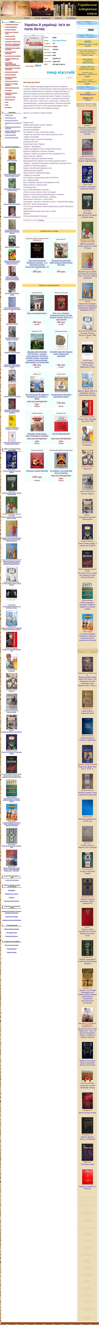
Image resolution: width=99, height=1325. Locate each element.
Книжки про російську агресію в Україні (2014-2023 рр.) (11, 912)
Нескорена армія (87, 1164)
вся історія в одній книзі (11, 137)
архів (6, 105)
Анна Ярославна (12, 948)
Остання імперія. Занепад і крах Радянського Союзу (11, 607)
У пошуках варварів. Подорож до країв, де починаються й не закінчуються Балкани (11, 824)
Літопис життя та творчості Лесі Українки (87, 846)
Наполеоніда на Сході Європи (12, 204)
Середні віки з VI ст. (10, 118)
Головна (27, 18)
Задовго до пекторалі (12, 324)
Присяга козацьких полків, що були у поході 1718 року (11, 517)
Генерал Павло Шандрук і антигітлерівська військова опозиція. (12, 232)
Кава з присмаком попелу (37, 313)
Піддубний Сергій (11, 932)
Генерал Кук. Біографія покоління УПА (11, 650)
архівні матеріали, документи (10, 52)
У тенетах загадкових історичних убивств (12, 471)
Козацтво (11, 897)
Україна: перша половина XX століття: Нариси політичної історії (87, 932)
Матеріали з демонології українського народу (12, 339)
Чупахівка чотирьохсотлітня (12, 352)
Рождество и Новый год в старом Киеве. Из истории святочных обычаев (87, 131)
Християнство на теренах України (12, 294)
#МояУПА (11, 691)
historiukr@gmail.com (88, 94)
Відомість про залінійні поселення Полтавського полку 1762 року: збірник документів (11, 539)
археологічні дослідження (13, 56)
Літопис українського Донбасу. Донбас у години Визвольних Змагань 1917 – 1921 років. (11, 869)
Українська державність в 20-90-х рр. (87, 820)
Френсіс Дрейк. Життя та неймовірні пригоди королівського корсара (12, 628)
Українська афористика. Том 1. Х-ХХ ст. (87, 768)
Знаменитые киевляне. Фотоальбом (12, 732)
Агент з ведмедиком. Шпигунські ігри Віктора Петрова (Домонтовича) (12, 278)
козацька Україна (10, 39)
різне (6, 102)
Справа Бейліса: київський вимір (87, 712)
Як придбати (71, 18)
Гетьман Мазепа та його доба (12, 396)
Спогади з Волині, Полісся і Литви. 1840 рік (11, 584)
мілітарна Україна (10, 74)
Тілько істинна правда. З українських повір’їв (11, 752)
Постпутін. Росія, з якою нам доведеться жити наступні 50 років (11, 776)
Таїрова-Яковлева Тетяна (11, 929)
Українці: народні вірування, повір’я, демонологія (87, 901)
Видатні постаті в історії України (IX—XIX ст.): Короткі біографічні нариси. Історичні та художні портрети (87, 1033)
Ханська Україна (11, 712)
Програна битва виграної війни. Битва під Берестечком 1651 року (61, 263)
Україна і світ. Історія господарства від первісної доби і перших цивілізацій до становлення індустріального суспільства (87, 996)
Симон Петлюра (11, 952)
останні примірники (11, 27)
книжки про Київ (10, 36)
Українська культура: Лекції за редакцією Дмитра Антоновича (87, 1063)
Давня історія (9, 115)
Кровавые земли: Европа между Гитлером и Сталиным (37, 435)
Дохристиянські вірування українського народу (61, 396)
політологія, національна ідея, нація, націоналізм (12, 44)
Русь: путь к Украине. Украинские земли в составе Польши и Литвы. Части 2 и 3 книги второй (61, 316)
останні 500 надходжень (12, 880)
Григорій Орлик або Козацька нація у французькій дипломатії (61, 354)
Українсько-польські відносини (11, 920)
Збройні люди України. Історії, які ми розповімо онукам (12, 175)
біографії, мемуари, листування (11, 78)
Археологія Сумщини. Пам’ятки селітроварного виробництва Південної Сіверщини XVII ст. (11, 563)
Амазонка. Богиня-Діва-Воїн (37, 471)
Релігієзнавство (10, 99)
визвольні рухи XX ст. (11, 81)
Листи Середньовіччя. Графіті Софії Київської (87, 160)
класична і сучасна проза (12, 41)
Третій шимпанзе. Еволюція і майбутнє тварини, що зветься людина (11, 800)
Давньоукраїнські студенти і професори (87, 739)
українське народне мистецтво (11, 93)
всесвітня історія (10, 97)
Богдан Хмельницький (11, 945)
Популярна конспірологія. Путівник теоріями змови (11, 493)
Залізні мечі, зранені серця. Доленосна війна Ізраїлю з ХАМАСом (12, 411)
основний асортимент (11, 24)
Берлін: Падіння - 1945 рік (12, 247)
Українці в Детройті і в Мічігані (87, 1187)
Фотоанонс (8, 107)
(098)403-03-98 (88, 98)
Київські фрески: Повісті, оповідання (87, 1138)
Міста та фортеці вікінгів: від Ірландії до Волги (12, 189)
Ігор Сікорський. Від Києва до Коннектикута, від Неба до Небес (37, 397)
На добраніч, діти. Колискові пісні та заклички (61, 472)
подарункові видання (11, 72)
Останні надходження (42, 18)
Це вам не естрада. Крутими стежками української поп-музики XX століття (12, 262)
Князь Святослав (12, 160)
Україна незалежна (10, 135)
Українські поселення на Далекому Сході (11, 846)
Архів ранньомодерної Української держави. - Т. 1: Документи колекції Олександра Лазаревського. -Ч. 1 (37, 265)
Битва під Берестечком (87, 1113)
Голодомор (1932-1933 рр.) (11, 901)
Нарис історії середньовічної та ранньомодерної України (12, 443)
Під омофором (12, 381)
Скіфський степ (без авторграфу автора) (87, 1086)
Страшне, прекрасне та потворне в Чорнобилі (12, 428)
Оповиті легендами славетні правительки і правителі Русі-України (12, 366)
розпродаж (8, 90)
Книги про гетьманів (11, 916)
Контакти (60, 18)
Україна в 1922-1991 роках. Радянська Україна (12, 131)
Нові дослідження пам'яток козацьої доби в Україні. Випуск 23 (12, 309)
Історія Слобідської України (87, 872)
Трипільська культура (11, 894)
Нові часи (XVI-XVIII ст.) (11, 120)
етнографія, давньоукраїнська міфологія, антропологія (12, 64)
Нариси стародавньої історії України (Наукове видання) (87, 961)
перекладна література (12, 88)
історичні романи (10, 29)
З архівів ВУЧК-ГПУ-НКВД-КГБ (12, 217)
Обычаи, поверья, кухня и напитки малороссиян (87, 794)
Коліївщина (11, 671)
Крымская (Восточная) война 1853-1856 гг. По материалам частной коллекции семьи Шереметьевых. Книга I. (87, 681)
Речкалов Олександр (11, 936)
